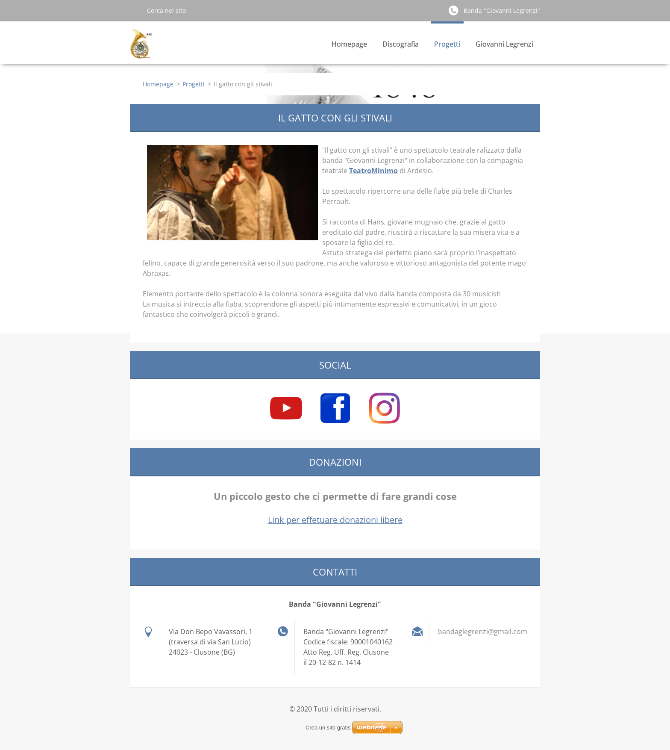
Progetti (447, 44)
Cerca (135, 10)
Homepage (349, 44)
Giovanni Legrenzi (504, 44)
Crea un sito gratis (328, 727)
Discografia (400, 44)
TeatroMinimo (373, 170)
